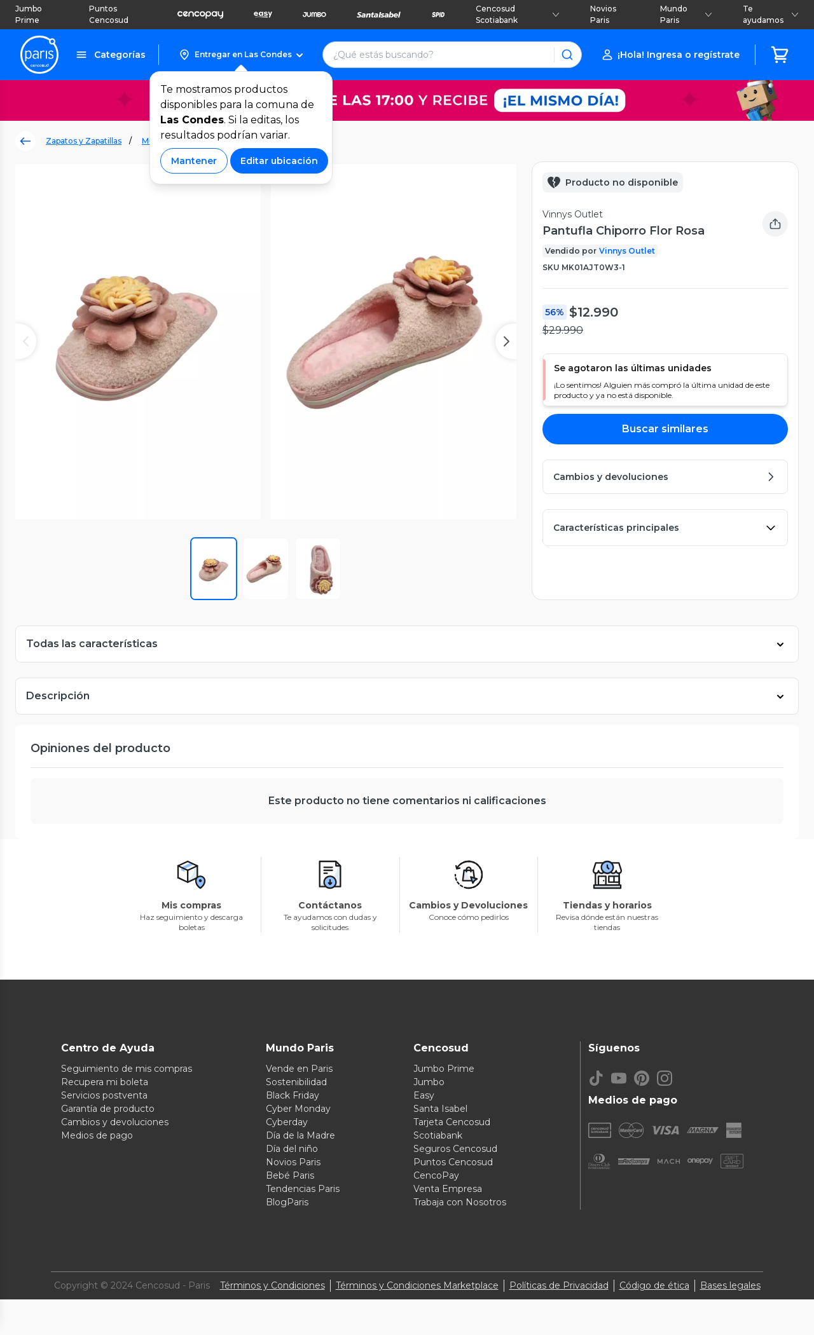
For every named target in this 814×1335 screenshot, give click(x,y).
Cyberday (287, 1145)
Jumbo (429, 1105)
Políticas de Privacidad (559, 1309)
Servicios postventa (104, 1119)
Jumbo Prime (28, 14)
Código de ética (654, 1309)
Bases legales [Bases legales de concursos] (730, 1309)
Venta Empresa (447, 1212)
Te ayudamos (771, 14)
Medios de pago (97, 1159)
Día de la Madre (300, 1159)
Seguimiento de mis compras (126, 1092)
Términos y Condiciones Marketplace (417, 1309)
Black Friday (292, 1119)
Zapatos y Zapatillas (83, 141)
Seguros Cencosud (455, 1172)
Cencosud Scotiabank (518, 14)
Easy (423, 1119)
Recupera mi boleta (104, 1105)
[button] (240, 54)
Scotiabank (437, 1159)
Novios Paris (603, 14)
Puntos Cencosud (108, 14)
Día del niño (292, 1172)
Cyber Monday (298, 1132)
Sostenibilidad (296, 1105)
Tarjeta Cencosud (451, 1145)
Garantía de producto (108, 1132)
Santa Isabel (440, 1132)
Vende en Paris (299, 1092)
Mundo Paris (686, 14)
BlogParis (287, 1225)
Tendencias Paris (303, 1212)
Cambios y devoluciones (115, 1145)
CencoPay (436, 1199)
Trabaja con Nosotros (459, 1225)
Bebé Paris (290, 1199)
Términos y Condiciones (272, 1309)
